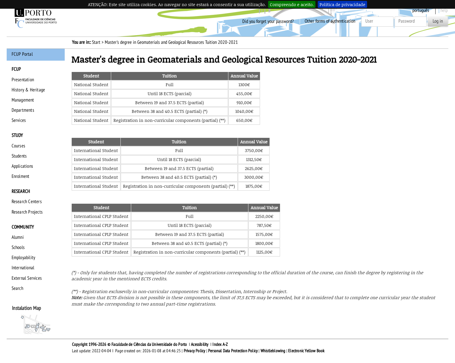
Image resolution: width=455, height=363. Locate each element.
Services (19, 120)
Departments (23, 110)
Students (19, 156)
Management (23, 100)
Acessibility (199, 344)
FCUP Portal (22, 54)
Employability (23, 258)
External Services (27, 278)
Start (96, 42)
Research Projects (27, 212)
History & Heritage (28, 90)
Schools (18, 247)
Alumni (18, 237)
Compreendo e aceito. (292, 4)
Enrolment (21, 176)
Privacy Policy (194, 350)
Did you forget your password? (268, 21)
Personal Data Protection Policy (233, 350)
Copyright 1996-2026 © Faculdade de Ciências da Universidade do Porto (129, 344)
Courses (18, 146)
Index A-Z (220, 344)
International (23, 268)
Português (420, 10)
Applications (22, 166)
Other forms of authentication (330, 21)
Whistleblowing (273, 350)
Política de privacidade (342, 4)
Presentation (23, 80)
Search (17, 288)
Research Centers (27, 202)
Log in (438, 21)
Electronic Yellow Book (306, 350)
